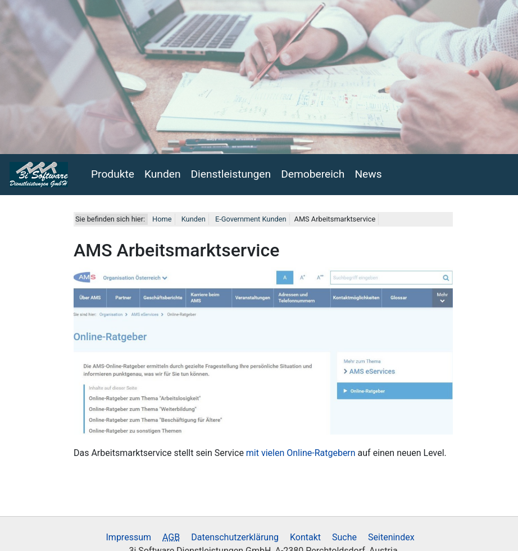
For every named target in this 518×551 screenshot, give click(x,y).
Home (161, 216)
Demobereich (312, 171)
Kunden (162, 171)
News (368, 171)
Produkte (112, 171)
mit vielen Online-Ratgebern (301, 450)
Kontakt (305, 534)
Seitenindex (391, 534)
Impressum (129, 534)
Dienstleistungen (231, 171)
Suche (344, 534)
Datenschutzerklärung (235, 534)
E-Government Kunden (250, 216)
